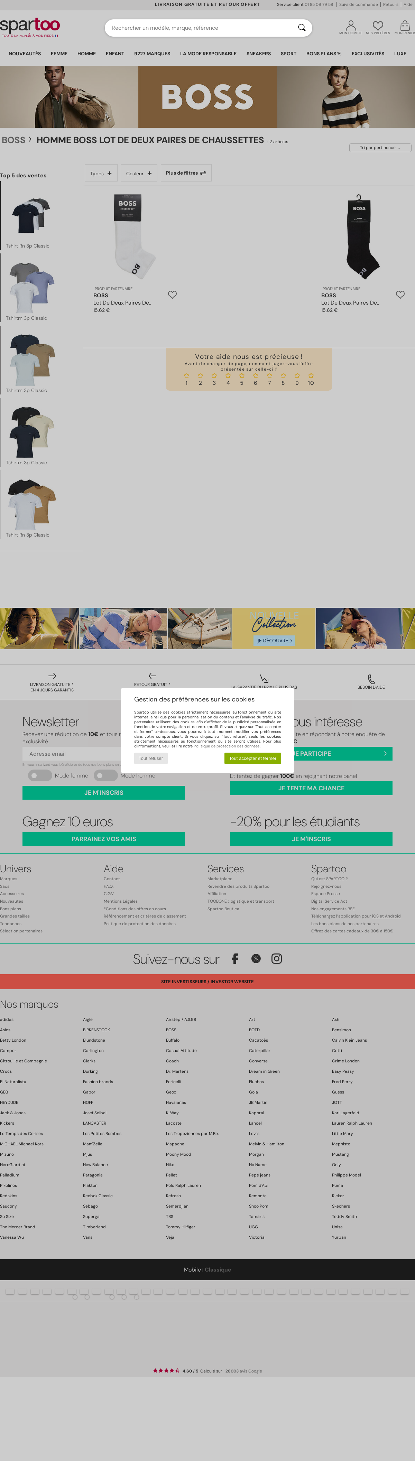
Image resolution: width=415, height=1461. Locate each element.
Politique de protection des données (227, 746)
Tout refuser (151, 758)
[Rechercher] (302, 28)
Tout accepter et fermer (252, 758)
